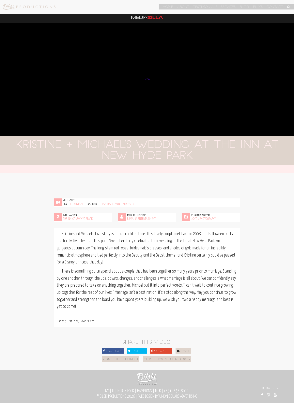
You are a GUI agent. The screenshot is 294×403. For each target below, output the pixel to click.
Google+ (161, 351)
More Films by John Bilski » (167, 359)
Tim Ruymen (127, 204)
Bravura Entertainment (141, 219)
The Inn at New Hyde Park (78, 219)
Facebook (112, 351)
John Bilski (76, 204)
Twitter (137, 351)
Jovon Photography (203, 219)
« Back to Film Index (120, 359)
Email (183, 351)
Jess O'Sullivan (110, 204)
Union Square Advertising (178, 396)
